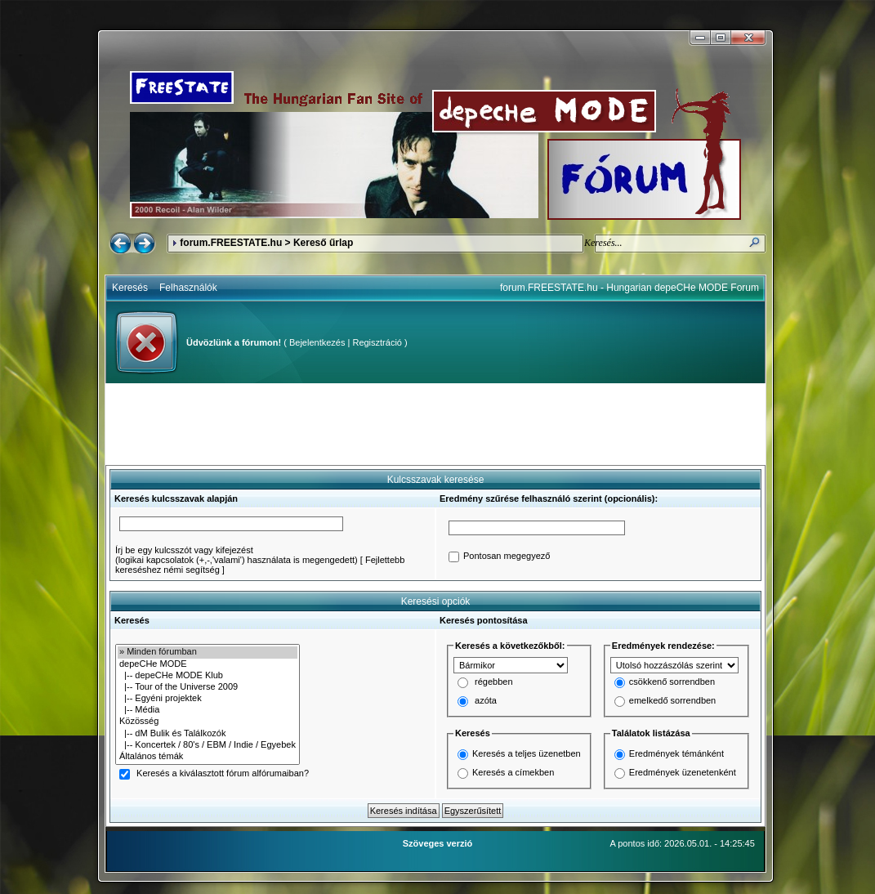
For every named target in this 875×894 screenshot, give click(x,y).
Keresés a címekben (513, 772)
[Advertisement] (435, 424)
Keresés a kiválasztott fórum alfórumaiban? (222, 774)
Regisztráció (377, 342)
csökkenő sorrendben (672, 682)
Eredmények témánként (676, 753)
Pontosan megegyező (506, 556)
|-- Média (207, 710)
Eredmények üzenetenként (682, 772)
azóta (486, 701)
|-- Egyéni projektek (207, 698)
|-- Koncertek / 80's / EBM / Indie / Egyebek (207, 745)
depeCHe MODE (207, 664)
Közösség (207, 721)
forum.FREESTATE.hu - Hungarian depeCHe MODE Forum (629, 287)
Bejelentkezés (317, 342)
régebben (494, 682)
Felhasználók (188, 287)
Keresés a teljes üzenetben (526, 753)
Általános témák (207, 756)
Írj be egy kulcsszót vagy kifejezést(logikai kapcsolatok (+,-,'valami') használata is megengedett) (236, 555)
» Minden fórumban (207, 652)
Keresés (130, 287)
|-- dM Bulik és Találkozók (207, 734)
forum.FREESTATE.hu (231, 242)
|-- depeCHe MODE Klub (207, 676)
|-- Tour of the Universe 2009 (207, 687)
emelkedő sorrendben (672, 701)
